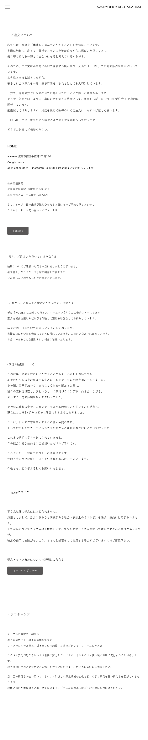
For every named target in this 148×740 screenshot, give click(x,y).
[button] (7, 7)
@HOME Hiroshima (57, 167)
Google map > (15, 162)
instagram (38, 167)
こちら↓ (12, 210)
